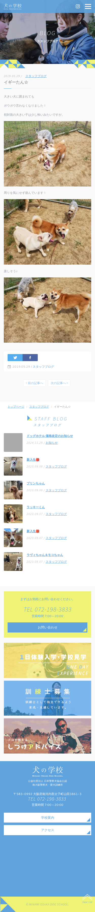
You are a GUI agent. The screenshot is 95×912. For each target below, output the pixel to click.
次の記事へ (59, 383)
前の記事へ (34, 383)
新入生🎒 (33, 459)
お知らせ (52, 442)
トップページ (16, 407)
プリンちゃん (36, 483)
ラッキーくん (36, 507)
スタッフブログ (36, 76)
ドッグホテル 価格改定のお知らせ (50, 436)
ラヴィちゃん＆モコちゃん (45, 555)
